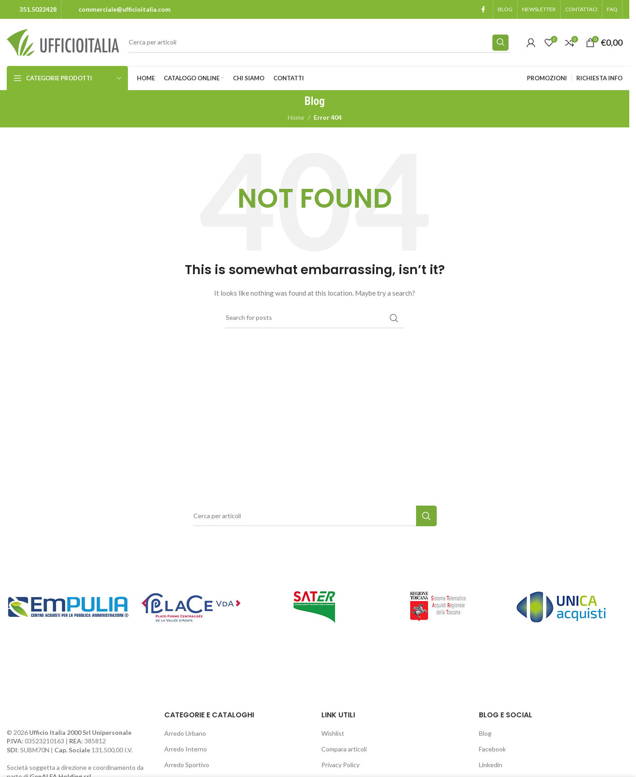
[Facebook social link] (483, 10)
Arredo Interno (185, 749)
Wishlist (332, 733)
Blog (485, 733)
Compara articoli (344, 749)
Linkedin (490, 764)
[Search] (319, 42)
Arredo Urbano (185, 733)
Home (296, 117)
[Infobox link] (32, 9)
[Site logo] (63, 41)
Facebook (492, 749)
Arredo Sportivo (186, 764)
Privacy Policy (340, 764)
